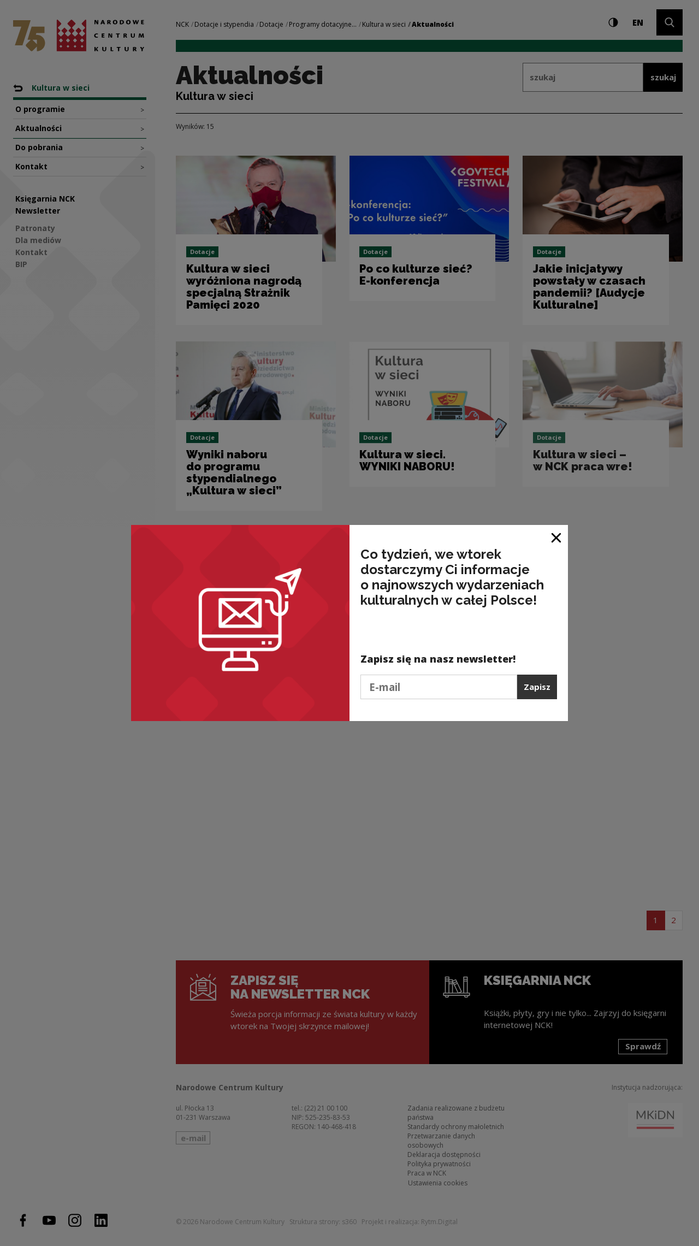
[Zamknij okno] (556, 537)
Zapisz (537, 686)
